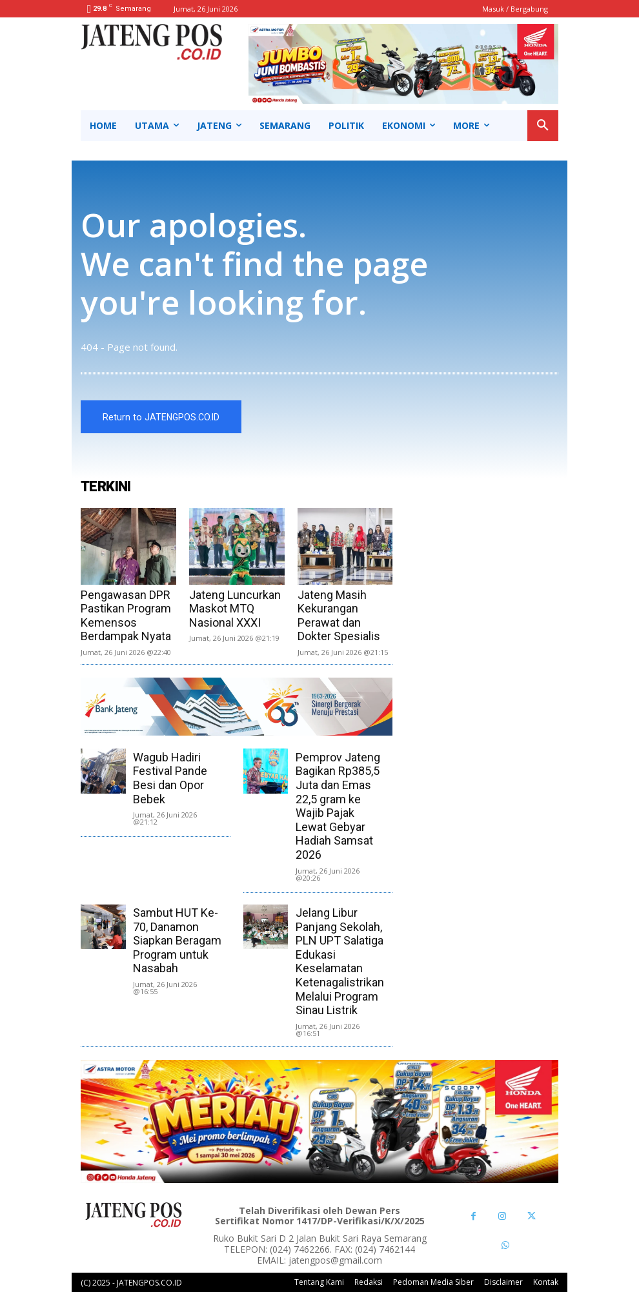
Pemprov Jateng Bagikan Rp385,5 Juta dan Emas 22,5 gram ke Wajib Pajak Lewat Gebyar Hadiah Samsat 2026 (338, 805)
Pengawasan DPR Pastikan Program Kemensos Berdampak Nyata (126, 615)
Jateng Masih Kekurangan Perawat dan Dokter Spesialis (339, 615)
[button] (542, 125)
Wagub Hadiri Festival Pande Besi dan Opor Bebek (170, 778)
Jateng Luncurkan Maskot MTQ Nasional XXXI (235, 608)
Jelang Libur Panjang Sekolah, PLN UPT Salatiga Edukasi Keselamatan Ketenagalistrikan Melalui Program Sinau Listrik (340, 961)
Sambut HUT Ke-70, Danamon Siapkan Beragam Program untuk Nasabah (177, 940)
